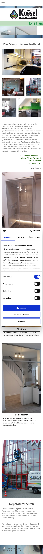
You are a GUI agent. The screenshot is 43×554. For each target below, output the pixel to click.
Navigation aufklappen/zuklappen (21, 3)
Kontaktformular (35, 168)
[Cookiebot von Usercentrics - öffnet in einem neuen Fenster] (30, 231)
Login (38, 548)
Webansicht (36, 550)
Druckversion (9, 548)
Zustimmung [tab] (8, 237)
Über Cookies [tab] (34, 237)
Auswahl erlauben (21, 315)
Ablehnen (21, 321)
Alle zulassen (21, 308)
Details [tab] (21, 237)
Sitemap (18, 548)
